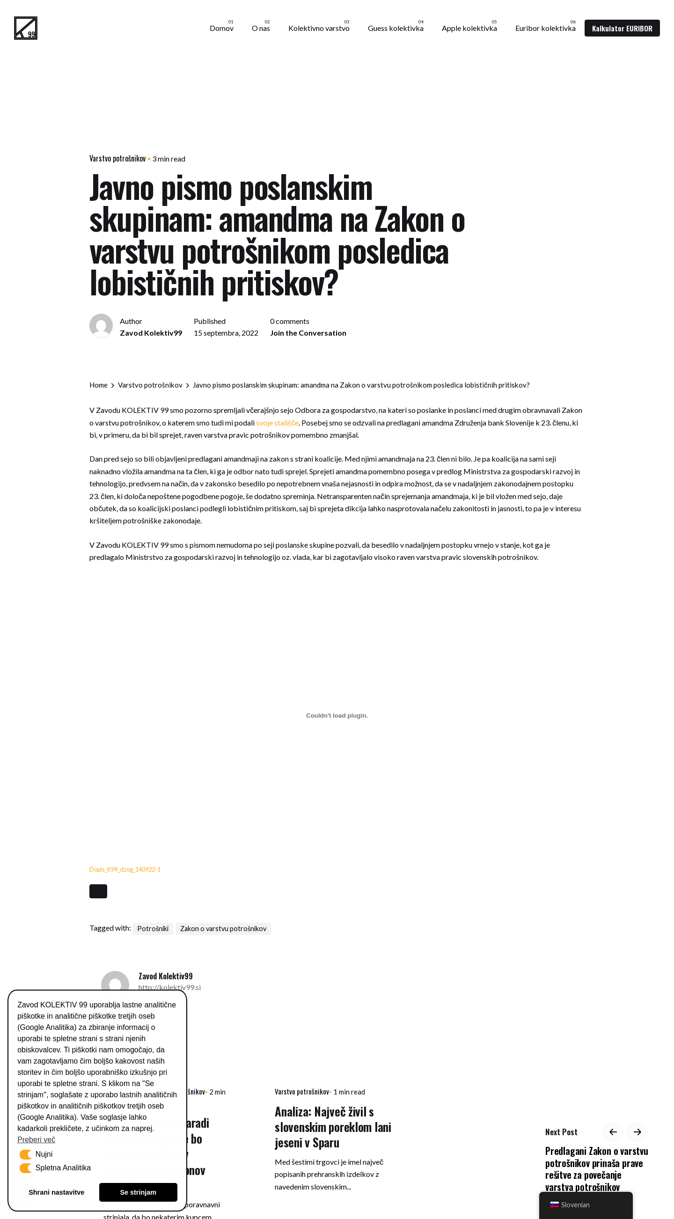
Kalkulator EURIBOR (622, 28)
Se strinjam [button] (138, 1192)
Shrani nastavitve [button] (56, 1192)
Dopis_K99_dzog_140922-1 (125, 869)
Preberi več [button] (36, 1140)
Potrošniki (152, 929)
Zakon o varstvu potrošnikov (223, 929)
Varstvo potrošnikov (117, 158)
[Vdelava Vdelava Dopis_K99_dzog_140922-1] (336, 715)
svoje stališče (277, 422)
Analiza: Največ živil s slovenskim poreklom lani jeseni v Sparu (333, 1126)
